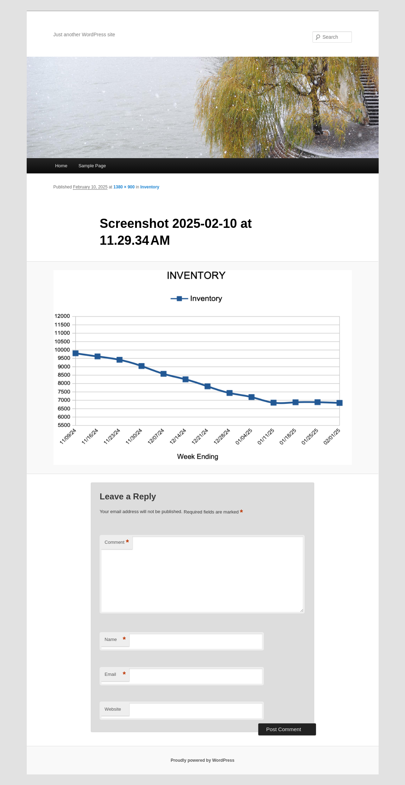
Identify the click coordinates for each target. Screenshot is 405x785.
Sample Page (92, 165)
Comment (117, 542)
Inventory (149, 187)
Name (115, 640)
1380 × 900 (123, 187)
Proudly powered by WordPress (202, 760)
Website (113, 709)
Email (115, 674)
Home (61, 165)
